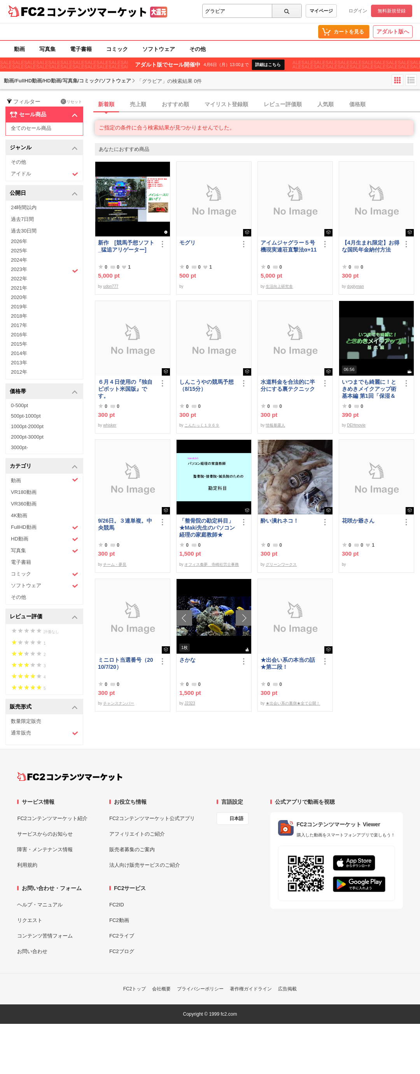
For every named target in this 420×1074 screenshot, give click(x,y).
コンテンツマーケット (96, 11)
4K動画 (19, 515)
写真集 (47, 49)
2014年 (19, 353)
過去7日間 (22, 219)
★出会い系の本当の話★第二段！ (288, 663)
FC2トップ (134, 989)
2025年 (19, 251)
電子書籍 (81, 49)
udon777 (110, 286)
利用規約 (27, 865)
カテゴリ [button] (44, 466)
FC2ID (116, 905)
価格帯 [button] (44, 391)
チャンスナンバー (118, 703)
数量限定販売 (26, 721)
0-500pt (19, 405)
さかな (187, 660)
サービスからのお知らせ (45, 834)
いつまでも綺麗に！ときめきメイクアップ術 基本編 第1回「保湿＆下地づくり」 (370, 389)
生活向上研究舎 (279, 286)
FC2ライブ (121, 936)
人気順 (325, 104)
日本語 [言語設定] (236, 818)
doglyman (355, 286)
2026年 (19, 241)
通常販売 (44, 733)
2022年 (19, 279)
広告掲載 (287, 989)
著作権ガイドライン (251, 989)
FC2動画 (119, 920)
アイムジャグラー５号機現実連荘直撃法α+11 (289, 246)
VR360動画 (24, 504)
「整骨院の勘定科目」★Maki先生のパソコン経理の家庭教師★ (207, 528)
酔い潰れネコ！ (280, 521)
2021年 (19, 288)
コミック (117, 49)
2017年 (19, 325)
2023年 (44, 270)
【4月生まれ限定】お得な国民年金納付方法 (370, 246)
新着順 (106, 104)
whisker (109, 425)
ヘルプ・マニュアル (40, 905)
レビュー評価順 (283, 104)
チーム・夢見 (114, 564)
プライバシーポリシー (200, 989)
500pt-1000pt (26, 416)
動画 (19, 49)
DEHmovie (356, 425)
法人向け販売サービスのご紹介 (144, 865)
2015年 (19, 344)
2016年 (19, 335)
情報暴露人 (275, 425)
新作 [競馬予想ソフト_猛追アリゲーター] (126, 246)
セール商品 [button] (44, 115)
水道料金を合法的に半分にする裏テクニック (288, 385)
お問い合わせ (32, 951)
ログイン (357, 11)
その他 (197, 49)
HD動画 (44, 539)
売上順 (138, 104)
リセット (71, 101)
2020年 (19, 297)
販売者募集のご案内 (132, 849)
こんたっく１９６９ (201, 425)
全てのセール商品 (31, 128)
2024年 (19, 260)
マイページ (321, 11)
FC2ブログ (121, 951)
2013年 (19, 363)
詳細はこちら (268, 64)
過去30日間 (24, 231)
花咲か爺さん (358, 521)
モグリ (187, 243)
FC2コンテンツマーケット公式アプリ (152, 818)
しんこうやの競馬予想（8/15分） (206, 385)
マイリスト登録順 (226, 104)
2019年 (19, 307)
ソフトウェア (158, 49)
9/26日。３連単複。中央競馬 (125, 524)
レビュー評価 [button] (44, 617)
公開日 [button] (44, 193)
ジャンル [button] (44, 148)
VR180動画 (24, 492)
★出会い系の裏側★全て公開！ (293, 703)
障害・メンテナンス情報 (45, 849)
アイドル (44, 174)
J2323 (189, 703)
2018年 (19, 316)
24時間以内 (24, 207)
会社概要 (161, 989)
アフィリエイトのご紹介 (137, 834)
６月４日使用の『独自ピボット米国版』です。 (125, 389)
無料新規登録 (392, 11)
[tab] (257, 104)
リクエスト (29, 920)
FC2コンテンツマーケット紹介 (52, 818)
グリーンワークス (281, 564)
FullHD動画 (44, 527)
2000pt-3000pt (27, 437)
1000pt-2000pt (27, 426)
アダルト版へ (392, 31)
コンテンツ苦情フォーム (45, 936)
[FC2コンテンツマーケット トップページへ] (69, 776)
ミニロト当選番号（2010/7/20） (125, 663)
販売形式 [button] (44, 707)
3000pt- (19, 447)
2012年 (19, 372)
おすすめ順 (175, 104)
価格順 (357, 104)
